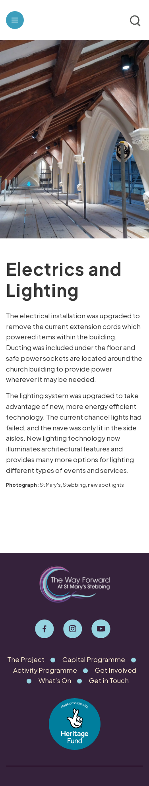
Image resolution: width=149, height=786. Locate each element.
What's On (55, 680)
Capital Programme (93, 659)
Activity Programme (45, 670)
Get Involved (115, 670)
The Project (26, 659)
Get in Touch (109, 680)
